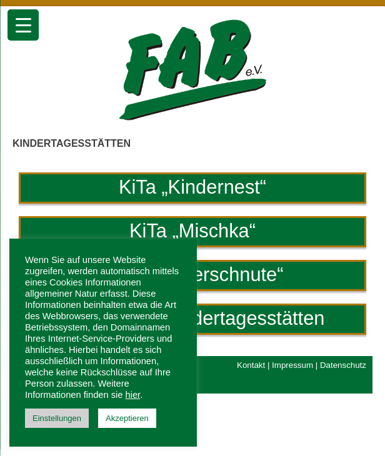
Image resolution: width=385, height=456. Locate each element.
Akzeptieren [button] (127, 418)
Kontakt (251, 365)
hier (133, 395)
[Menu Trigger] (23, 25)
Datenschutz (343, 365)
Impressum (292, 365)
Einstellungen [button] (56, 418)
